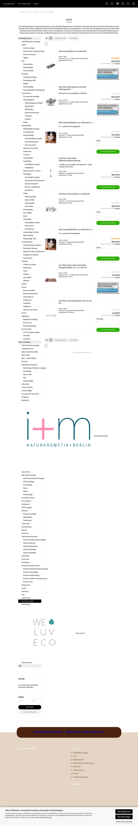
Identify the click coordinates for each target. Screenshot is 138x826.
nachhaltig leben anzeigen (31, 42)
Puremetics (26, 562)
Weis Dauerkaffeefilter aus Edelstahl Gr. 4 (76, 122)
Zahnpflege (27, 219)
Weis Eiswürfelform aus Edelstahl (72, 51)
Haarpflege (27, 174)
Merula (24, 530)
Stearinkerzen (28, 297)
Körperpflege (26, 126)
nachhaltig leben (9, 4)
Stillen (25, 122)
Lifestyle (25, 261)
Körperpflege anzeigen (31, 129)
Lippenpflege (28, 158)
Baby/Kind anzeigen (30, 319)
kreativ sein (27, 323)
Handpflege (27, 161)
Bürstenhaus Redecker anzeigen (32, 368)
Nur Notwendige (124, 817)
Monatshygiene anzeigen (33, 103)
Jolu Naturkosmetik (29, 475)
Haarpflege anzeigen (32, 177)
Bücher (24, 284)
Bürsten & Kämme (31, 184)
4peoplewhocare (27, 349)
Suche (21, 679)
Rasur (25, 216)
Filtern (29, 707)
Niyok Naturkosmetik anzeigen (32, 540)
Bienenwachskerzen (30, 294)
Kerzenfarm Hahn (28, 498)
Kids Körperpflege (29, 326)
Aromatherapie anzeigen (32, 245)
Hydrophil (25, 400)
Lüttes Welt (26, 524)
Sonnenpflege (28, 210)
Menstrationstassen (32, 113)
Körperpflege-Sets (29, 239)
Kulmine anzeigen (29, 514)
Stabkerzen (27, 306)
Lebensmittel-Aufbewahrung (32, 51)
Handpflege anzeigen (32, 164)
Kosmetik (26, 339)
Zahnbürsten (29, 229)
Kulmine (25, 511)
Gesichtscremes (30, 145)
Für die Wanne (28, 71)
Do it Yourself (26, 329)
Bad (23, 61)
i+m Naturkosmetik (31, 436)
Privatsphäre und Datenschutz (83, 763)
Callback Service (78, 770)
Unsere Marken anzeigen (30, 345)
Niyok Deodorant (29, 543)
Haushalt (25, 74)
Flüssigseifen (29, 203)
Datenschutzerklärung (43, 817)
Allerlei (25, 58)
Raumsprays (27, 258)
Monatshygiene (28, 100)
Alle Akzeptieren (124, 812)
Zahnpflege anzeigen (32, 222)
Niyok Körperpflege (30, 546)
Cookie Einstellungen (80, 777)
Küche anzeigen (29, 48)
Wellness (26, 281)
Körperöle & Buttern (30, 248)
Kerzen (24, 287)
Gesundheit (27, 277)
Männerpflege (28, 235)
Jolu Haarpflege (28, 482)
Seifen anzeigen (30, 197)
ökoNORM (25, 556)
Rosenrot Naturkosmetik (30, 566)
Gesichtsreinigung (31, 142)
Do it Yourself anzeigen (31, 332)
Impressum (77, 767)
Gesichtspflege (28, 135)
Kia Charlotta (26, 501)
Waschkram (26, 604)
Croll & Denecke (27, 387)
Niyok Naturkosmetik (29, 536)
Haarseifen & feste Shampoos (33, 180)
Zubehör (28, 119)
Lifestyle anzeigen (29, 264)
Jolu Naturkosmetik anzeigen (32, 478)
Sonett (24, 588)
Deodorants (27, 151)
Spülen (25, 84)
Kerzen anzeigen (29, 290)
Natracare (25, 533)
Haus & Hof (27, 374)
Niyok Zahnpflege (29, 549)
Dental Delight (27, 391)
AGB (74, 756)
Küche (24, 45)
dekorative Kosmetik (30, 148)
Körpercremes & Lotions (32, 171)
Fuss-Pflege (27, 213)
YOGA (25, 271)
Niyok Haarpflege (29, 553)
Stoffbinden (29, 109)
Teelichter (26, 303)
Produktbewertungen (80, 753)
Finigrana (25, 397)
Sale (20, 666)
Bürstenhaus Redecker (30, 365)
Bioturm (25, 361)
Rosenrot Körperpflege (31, 575)
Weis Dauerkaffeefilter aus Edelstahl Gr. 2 (76, 229)
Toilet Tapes (26, 598)
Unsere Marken (24, 342)
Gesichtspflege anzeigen (33, 138)
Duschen (26, 155)
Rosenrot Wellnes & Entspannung (32, 578)
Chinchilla (25, 384)
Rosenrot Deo (28, 582)
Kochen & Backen (29, 54)
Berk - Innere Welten (29, 358)
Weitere (36, 4)
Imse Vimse (26, 472)
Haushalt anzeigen (30, 77)
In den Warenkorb (107, 151)
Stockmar (25, 591)
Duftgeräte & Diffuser (31, 255)
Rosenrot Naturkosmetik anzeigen (32, 569)
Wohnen (26, 274)
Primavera (25, 559)
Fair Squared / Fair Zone (30, 394)
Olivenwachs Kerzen (30, 310)
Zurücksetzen (30, 712)
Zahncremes (29, 226)
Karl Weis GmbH (27, 601)
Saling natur (26, 585)
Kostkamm (26, 504)
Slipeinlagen (29, 106)
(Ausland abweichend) (81, 58)
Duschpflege (27, 485)
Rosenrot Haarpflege (30, 572)
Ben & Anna (26, 355)
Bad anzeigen (28, 64)
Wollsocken (27, 268)
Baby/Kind (25, 316)
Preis (21, 697)
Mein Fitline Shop (24, 4)
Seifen (25, 193)
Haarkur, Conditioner (32, 187)
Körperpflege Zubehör (31, 232)
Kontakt (21, 11)
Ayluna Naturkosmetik (30, 352)
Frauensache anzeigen (31, 96)
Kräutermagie (27, 507)
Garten (24, 313)
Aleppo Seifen (30, 200)
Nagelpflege (29, 168)
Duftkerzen (27, 300)
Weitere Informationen (124, 821)
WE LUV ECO (31, 633)
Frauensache (26, 93)
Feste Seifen (29, 206)
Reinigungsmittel (29, 80)
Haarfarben (29, 190)
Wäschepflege (28, 87)
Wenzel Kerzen (27, 662)
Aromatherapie (27, 242)
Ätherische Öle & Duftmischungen (32, 252)
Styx (23, 595)
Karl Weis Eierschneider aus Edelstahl (74, 194)
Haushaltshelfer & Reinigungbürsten (32, 90)
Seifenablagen (28, 67)
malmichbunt (26, 527)
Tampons (28, 116)
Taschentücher (28, 132)
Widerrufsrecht (78, 760)
